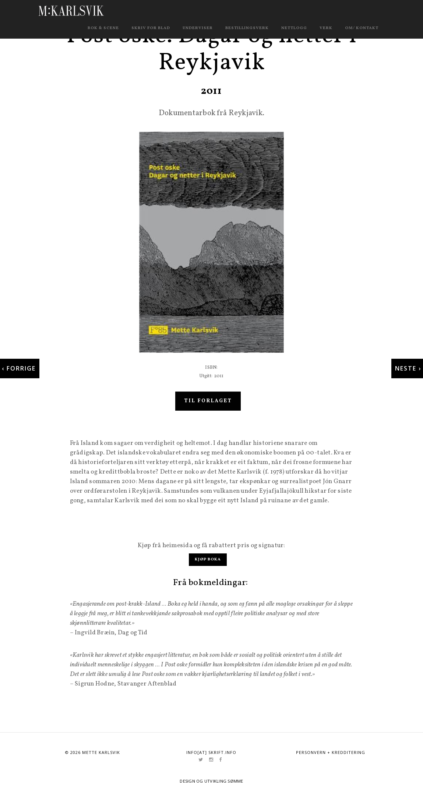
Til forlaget (208, 408)
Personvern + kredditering (330, 752)
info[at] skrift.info (211, 752)
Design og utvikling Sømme (211, 781)
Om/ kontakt (361, 28)
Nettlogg (294, 28)
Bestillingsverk (247, 28)
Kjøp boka (208, 559)
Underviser (198, 28)
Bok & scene (103, 28)
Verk (326, 28)
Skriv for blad (150, 28)
